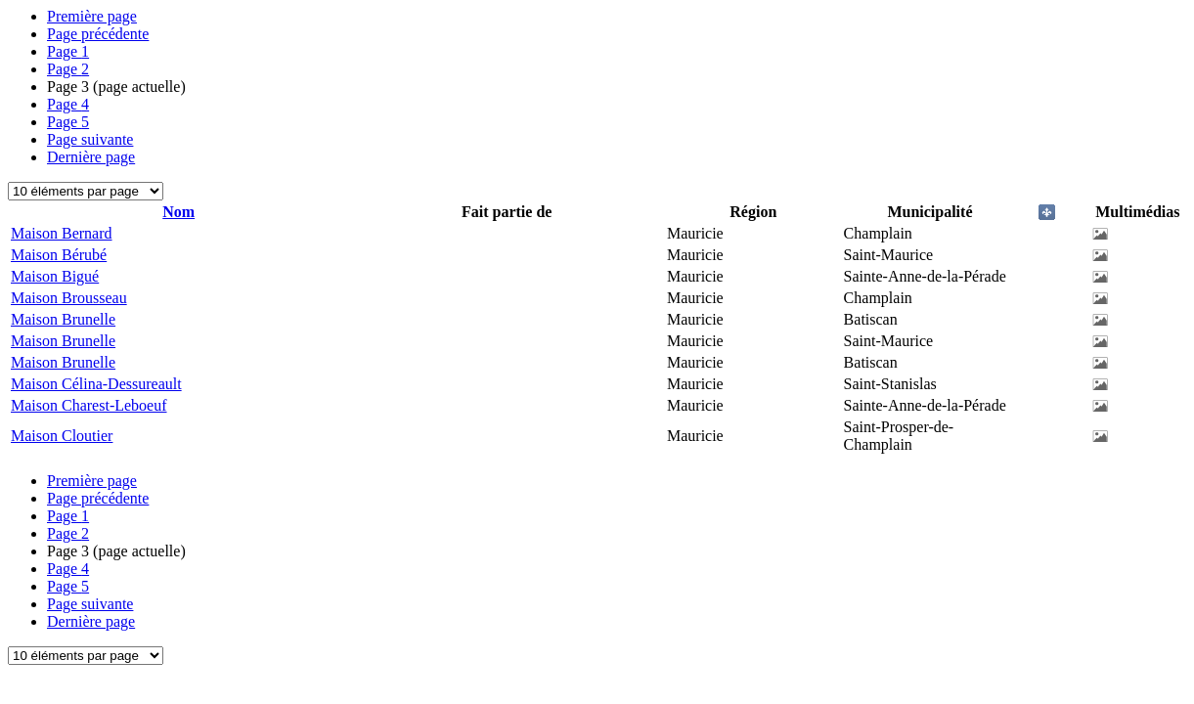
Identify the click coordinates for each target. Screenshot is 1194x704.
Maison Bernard (61, 233)
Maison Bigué (55, 276)
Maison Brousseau (69, 297)
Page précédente (98, 33)
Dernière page (91, 157)
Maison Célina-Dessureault (96, 383)
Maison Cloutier (61, 435)
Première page (92, 16)
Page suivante (90, 139)
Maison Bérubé (59, 254)
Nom (178, 211)
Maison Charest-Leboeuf (89, 405)
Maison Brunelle (63, 319)
